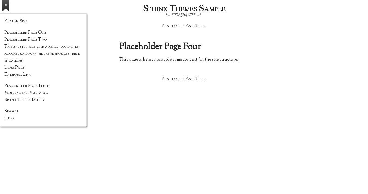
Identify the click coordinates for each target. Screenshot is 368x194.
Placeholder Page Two (25, 40)
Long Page (14, 68)
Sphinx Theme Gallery (24, 100)
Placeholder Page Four (26, 93)
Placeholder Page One (25, 33)
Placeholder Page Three (184, 26)
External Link (17, 75)
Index (9, 118)
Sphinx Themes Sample (184, 9)
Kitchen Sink (16, 21)
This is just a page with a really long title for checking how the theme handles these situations (42, 54)
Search (11, 111)
